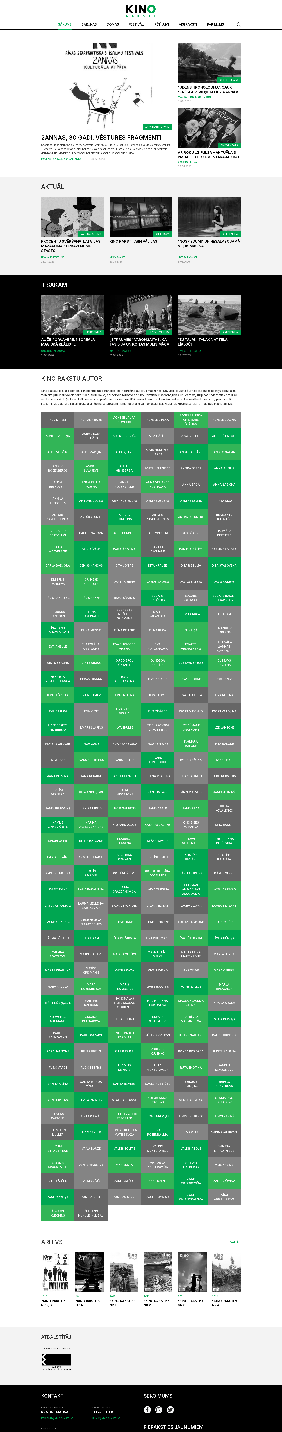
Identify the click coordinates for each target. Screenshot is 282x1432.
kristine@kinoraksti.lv (57, 1418)
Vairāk (235, 1242)
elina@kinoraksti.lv (106, 1418)
